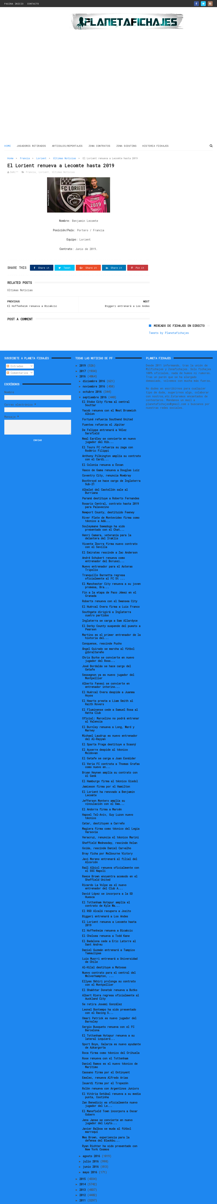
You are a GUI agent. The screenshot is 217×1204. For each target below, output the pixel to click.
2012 (83, 1182)
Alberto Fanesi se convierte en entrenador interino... (106, 671)
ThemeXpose (27, 1198)
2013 (83, 1176)
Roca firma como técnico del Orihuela (110, 1039)
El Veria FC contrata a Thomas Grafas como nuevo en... (111, 751)
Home (7, 145)
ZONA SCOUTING (126, 145)
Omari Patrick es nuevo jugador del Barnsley (109, 1006)
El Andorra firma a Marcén (102, 796)
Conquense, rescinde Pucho (102, 630)
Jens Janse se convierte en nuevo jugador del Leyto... (107, 1108)
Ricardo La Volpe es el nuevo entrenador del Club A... (104, 873)
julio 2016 (91, 1148)
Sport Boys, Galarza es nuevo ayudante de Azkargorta (111, 1032)
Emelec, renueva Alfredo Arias (105, 1064)
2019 (83, 352)
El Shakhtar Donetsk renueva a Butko (109, 976)
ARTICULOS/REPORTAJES (67, 145)
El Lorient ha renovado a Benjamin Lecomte (108, 780)
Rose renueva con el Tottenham (105, 1045)
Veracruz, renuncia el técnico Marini (110, 824)
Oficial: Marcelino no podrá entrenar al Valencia (110, 706)
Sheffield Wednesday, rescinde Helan (109, 829)
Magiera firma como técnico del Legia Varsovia (110, 816)
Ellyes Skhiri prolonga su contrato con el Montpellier (109, 969)
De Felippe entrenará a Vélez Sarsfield (104, 418)
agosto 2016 (92, 1143)
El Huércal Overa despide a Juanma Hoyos (108, 680)
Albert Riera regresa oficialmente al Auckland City (110, 983)
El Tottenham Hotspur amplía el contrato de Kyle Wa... (106, 890)
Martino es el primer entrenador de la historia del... (111, 622)
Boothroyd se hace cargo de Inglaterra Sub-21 (111, 469)
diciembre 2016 (95, 367)
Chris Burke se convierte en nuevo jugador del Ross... (108, 645)
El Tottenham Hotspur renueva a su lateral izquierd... (108, 1023)
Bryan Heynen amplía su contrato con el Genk (109, 760)
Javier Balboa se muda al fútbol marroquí (106, 1116)
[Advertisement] (28, 76)
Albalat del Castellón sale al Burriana (105, 477)
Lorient (41, 158)
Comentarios (17, 359)
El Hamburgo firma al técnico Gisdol (110, 768)
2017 (83, 357)
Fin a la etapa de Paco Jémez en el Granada (109, 580)
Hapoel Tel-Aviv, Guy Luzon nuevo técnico (107, 802)
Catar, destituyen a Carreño (103, 810)
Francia (25, 158)
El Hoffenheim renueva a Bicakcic (107, 917)
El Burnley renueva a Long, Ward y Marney (108, 715)
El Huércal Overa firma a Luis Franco (111, 593)
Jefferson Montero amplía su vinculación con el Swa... (103, 788)
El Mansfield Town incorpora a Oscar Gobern (110, 1099)
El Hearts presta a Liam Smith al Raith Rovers (107, 689)
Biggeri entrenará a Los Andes (105, 903)
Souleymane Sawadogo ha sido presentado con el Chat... (103, 514)
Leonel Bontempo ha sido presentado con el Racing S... (109, 997)
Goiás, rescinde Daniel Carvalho (106, 835)
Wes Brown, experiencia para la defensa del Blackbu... (105, 1125)
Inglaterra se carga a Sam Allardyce (109, 607)
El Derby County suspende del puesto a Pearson (111, 614)
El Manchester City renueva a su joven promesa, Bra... (111, 572)
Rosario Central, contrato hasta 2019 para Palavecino (110, 491)
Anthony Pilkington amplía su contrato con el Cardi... (111, 444)
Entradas (15, 353)
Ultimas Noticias (64, 158)
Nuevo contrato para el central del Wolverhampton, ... (109, 960)
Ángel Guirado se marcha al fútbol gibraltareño (108, 637)
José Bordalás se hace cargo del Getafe (106, 654)
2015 (83, 1165)
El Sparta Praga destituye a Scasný (109, 731)
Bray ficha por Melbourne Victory (107, 840)
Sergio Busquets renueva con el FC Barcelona (108, 1015)
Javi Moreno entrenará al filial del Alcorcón (109, 847)
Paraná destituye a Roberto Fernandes (110, 485)
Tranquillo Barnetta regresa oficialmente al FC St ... (103, 563)
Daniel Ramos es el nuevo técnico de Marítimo (109, 1051)
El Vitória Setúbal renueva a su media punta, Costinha (111, 1082)
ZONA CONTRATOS (99, 145)
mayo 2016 (91, 1159)
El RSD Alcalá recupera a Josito (106, 897)
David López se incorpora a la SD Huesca (107, 881)
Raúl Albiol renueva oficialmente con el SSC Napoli (110, 855)
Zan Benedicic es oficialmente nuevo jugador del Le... (109, 1090)
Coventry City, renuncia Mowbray (106, 462)
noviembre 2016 (95, 373)
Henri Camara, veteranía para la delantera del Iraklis (106, 523)
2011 (83, 1187)
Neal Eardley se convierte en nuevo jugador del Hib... (109, 426)
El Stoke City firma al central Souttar (106, 390)
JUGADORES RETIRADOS (31, 145)
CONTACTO (33, 3)
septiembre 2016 (95, 384)
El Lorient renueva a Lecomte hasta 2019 (109, 909)
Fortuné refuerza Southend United (107, 406)
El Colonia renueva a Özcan (102, 451)
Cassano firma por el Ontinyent (106, 1059)
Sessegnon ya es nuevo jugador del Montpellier (108, 663)
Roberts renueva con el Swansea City (109, 588)
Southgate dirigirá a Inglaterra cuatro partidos (106, 600)
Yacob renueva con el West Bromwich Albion (109, 398)
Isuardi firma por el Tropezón (105, 1069)
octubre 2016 (93, 378)
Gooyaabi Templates (73, 1198)
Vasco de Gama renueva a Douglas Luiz (110, 457)
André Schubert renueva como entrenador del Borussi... (103, 546)
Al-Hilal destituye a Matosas (104, 954)
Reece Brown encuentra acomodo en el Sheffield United (109, 864)
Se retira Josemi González (102, 990)
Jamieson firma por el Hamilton (106, 773)
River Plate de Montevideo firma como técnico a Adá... (110, 505)
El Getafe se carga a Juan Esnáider (109, 745)
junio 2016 (91, 1153)
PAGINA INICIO (14, 3)
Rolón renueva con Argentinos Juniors (110, 1075)
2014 (83, 1171)
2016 (83, 363)
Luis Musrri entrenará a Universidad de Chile (109, 946)
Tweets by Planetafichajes (169, 166)
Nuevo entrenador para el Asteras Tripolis (107, 554)
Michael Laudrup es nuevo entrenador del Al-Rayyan (109, 723)
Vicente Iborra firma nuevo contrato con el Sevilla (109, 531)
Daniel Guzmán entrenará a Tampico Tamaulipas (108, 938)
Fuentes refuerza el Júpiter (103, 411)
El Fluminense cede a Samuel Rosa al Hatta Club (110, 697)
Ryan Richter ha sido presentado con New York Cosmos (109, 1134)
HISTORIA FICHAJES (155, 145)
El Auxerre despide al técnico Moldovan (105, 737)
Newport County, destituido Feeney (108, 499)
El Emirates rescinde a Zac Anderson (109, 539)
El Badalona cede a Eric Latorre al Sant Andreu (109, 929)
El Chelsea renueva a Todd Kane (106, 922)
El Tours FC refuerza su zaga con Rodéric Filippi (107, 435)
